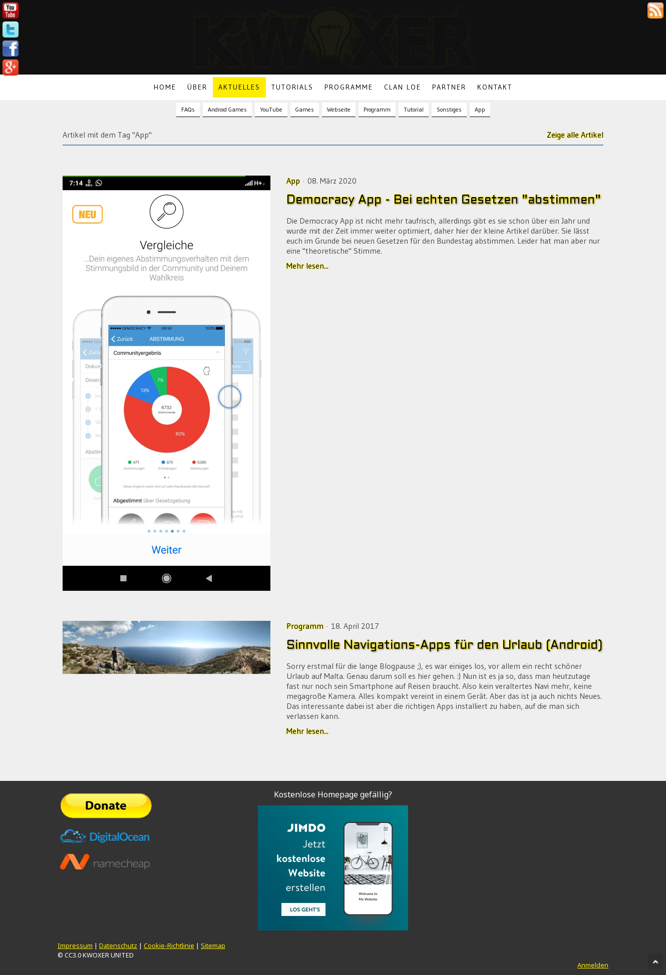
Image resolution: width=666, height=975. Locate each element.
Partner (449, 87)
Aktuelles (239, 87)
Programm (377, 109)
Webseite (339, 109)
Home (165, 87)
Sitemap (213, 945)
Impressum (75, 945)
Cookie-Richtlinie (169, 945)
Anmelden (592, 964)
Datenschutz (118, 945)
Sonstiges (449, 109)
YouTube (271, 109)
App (480, 109)
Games (304, 109)
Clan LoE (402, 87)
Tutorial (414, 109)
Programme (348, 87)
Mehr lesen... (307, 266)
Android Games (227, 109)
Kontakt (494, 87)
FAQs (188, 109)
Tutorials (292, 87)
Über (197, 87)
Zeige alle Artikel (575, 135)
